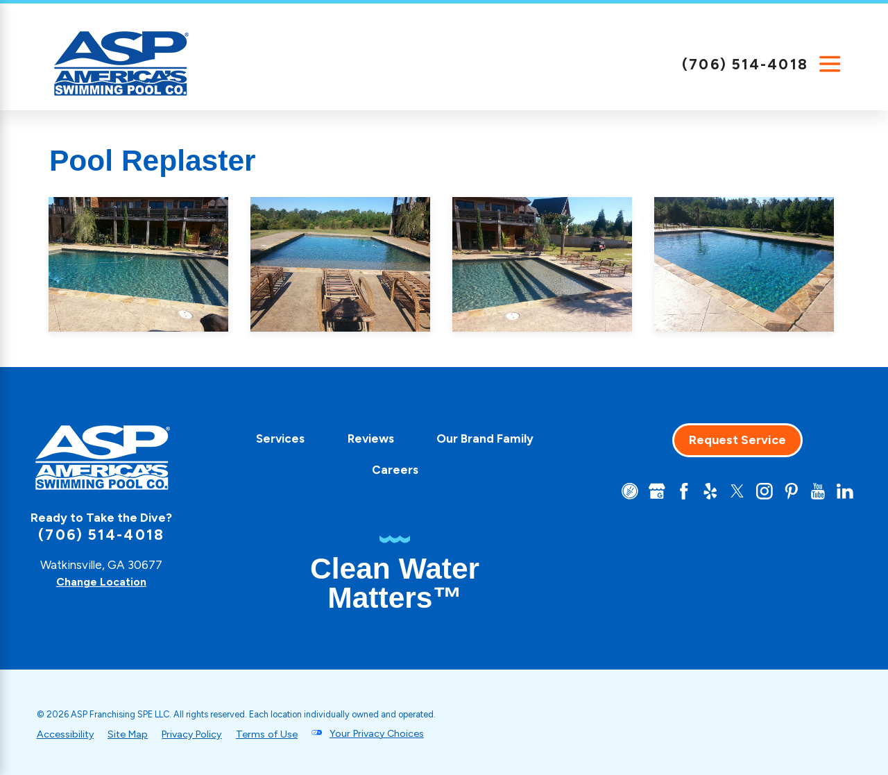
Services (274, 438)
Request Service (731, 440)
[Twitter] (732, 492)
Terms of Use (279, 733)
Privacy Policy (199, 733)
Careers (389, 470)
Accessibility (66, 733)
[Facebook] (676, 492)
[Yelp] (703, 492)
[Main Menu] (830, 64)
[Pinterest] (788, 492)
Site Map (131, 733)
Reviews (364, 438)
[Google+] (647, 492)
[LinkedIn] (844, 492)
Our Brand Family (479, 438)
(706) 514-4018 (745, 64)
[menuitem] (274, 438)
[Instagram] (760, 492)
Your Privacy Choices (393, 733)
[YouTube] (817, 492)
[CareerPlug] (619, 492)
